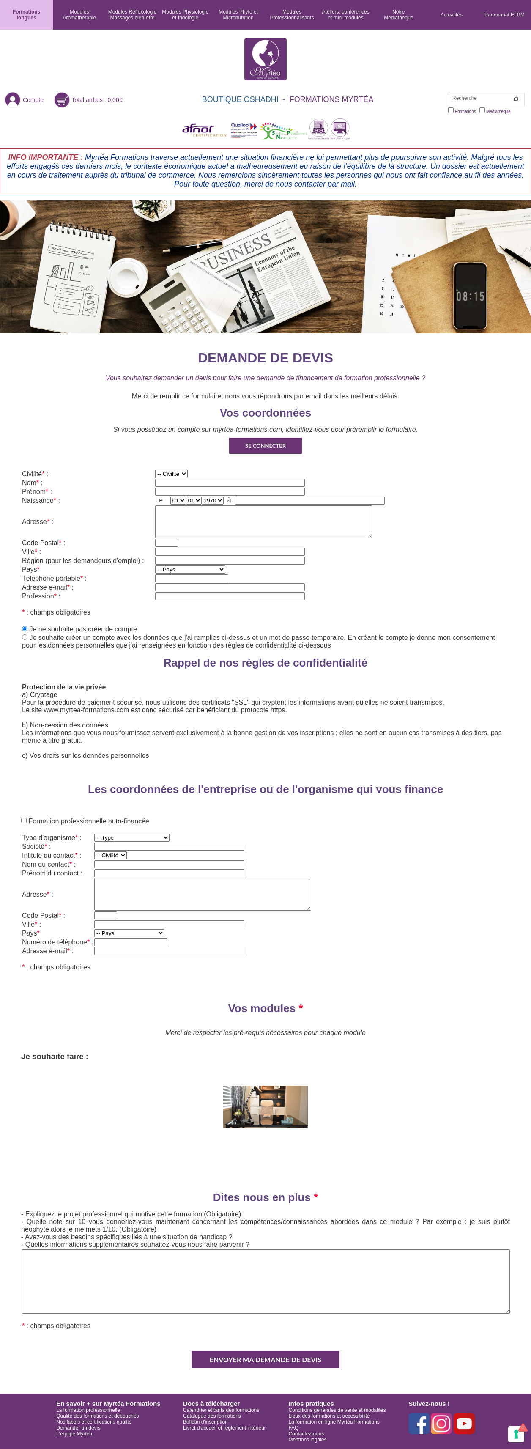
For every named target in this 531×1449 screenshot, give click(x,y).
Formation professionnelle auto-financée (88, 821)
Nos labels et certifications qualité (93, 1422)
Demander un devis (78, 1428)
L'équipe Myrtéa (74, 1434)
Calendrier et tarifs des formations (221, 1410)
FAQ (293, 1428)
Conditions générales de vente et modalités (337, 1410)
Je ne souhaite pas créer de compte (83, 629)
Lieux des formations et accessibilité (329, 1416)
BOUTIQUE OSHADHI (240, 99)
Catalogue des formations (212, 1416)
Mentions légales (307, 1440)
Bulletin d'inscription (205, 1422)
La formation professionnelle (88, 1410)
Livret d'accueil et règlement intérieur (224, 1428)
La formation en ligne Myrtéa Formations (333, 1422)
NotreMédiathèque (398, 15)
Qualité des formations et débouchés (97, 1416)
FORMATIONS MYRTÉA (331, 99)
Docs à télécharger (211, 1403)
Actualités (452, 15)
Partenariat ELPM (504, 15)
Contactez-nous (306, 1434)
